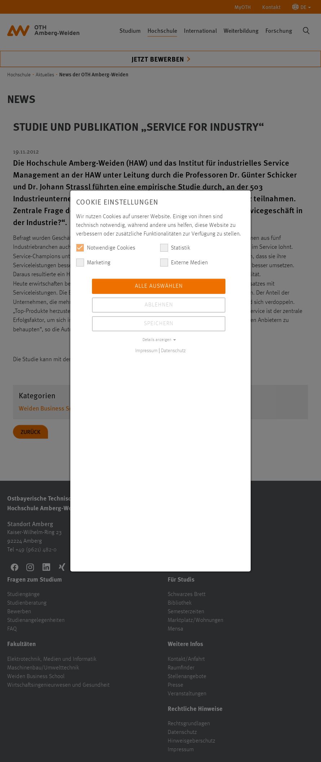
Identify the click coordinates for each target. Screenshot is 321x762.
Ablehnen (159, 305)
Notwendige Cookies (105, 248)
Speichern (158, 324)
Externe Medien (184, 262)
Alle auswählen (159, 286)
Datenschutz (173, 350)
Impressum (146, 350)
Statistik (175, 248)
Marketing (93, 262)
